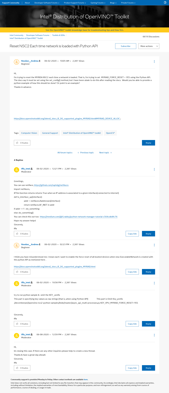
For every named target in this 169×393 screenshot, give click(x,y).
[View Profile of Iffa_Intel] (26, 168)
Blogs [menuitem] (112, 2)
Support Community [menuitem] (10, 2)
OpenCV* (110, 132)
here (86, 379)
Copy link (132, 233)
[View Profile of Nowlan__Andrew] (30, 60)
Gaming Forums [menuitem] (97, 2)
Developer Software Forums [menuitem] (46, 2)
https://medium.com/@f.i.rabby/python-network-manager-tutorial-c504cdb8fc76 (78, 216)
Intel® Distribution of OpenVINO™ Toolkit (26, 38)
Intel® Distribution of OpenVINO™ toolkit (82, 132)
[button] (154, 61)
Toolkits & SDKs (58, 35)
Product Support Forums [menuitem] (74, 2)
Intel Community (16, 35)
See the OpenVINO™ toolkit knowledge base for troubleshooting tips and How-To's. (84, 29)
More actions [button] (147, 46)
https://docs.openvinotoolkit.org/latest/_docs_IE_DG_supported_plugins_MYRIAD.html (54, 266)
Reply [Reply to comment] (148, 233)
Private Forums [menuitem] (127, 2)
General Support (50, 132)
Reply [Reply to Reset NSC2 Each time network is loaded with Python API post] (148, 142)
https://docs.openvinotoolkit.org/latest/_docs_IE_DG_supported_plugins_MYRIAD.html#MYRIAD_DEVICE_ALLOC (67, 118)
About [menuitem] (27, 2)
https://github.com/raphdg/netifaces (51, 185)
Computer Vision (29, 132)
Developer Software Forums (37, 35)
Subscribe (125, 46)
